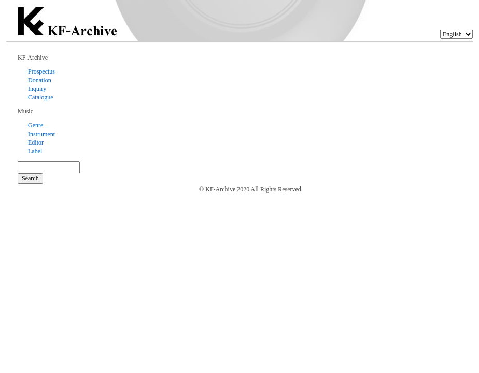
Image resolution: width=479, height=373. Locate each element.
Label (35, 151)
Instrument (41, 134)
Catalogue (40, 97)
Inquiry (37, 88)
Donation (39, 80)
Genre (35, 125)
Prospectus (41, 71)
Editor (36, 142)
